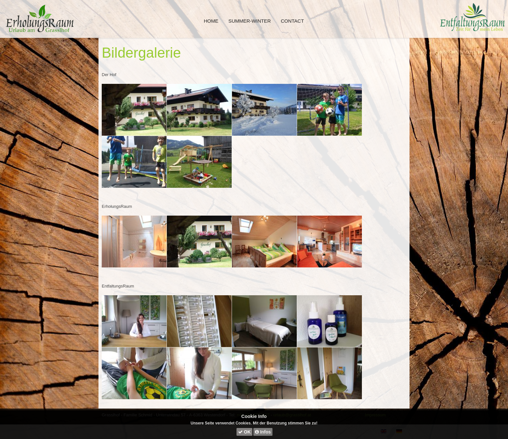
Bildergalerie (141, 53)
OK (244, 431)
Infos (263, 431)
